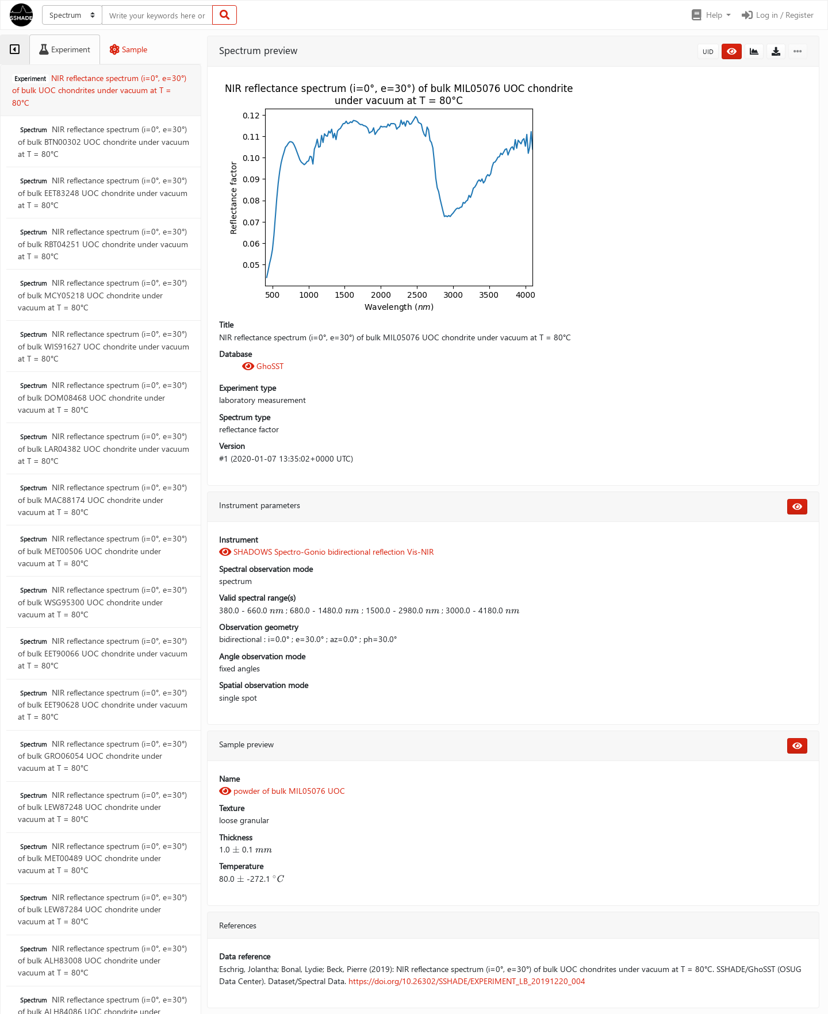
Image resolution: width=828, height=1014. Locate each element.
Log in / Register (777, 14)
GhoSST (262, 365)
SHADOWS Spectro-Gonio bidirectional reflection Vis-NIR (326, 551)
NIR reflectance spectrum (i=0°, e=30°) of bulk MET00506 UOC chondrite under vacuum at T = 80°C (102, 551)
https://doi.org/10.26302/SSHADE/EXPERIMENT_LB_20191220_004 (466, 980)
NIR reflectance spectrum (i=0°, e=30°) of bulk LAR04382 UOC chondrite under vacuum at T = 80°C (103, 448)
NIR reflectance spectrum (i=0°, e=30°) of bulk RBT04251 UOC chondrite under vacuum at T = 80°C (103, 244)
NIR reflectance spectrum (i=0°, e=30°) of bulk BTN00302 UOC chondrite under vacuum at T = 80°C (103, 141)
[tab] (14, 49)
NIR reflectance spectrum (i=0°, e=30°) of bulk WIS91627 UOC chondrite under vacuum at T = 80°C (103, 346)
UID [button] (708, 51)
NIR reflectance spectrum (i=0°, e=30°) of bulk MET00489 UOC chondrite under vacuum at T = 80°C (102, 858)
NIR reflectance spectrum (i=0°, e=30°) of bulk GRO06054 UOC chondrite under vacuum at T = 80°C (102, 756)
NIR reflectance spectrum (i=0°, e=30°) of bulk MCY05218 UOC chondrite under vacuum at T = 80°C (102, 295)
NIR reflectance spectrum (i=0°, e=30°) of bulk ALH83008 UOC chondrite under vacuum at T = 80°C (102, 960)
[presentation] (276, 610)
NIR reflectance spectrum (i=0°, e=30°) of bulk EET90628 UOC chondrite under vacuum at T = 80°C (102, 705)
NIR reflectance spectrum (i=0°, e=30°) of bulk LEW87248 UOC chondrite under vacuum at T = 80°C (102, 807)
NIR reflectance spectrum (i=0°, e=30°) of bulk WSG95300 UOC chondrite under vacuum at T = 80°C (102, 602)
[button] (710, 15)
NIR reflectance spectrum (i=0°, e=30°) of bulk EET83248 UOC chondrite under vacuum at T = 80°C (102, 192)
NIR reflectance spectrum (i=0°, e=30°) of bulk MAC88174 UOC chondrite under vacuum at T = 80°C (102, 499)
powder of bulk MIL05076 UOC (282, 790)
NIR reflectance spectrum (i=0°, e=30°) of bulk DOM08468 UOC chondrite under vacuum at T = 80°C (102, 397)
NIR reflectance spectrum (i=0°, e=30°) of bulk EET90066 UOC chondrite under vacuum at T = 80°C (102, 653)
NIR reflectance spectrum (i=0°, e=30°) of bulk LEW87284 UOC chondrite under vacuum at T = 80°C (102, 909)
